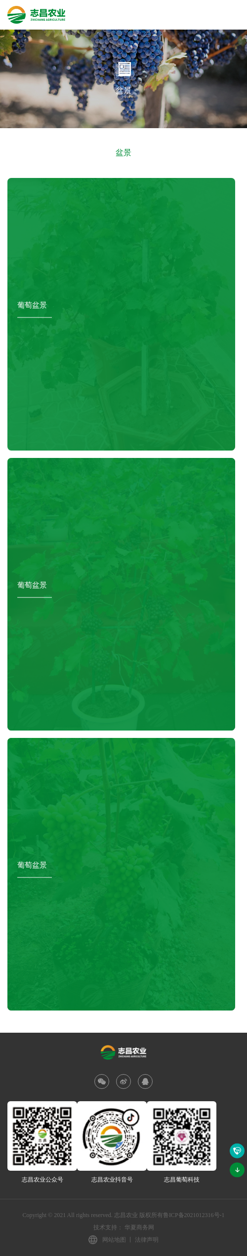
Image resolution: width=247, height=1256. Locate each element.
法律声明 (147, 1239)
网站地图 (114, 1239)
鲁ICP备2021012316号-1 (194, 1215)
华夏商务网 (139, 1227)
